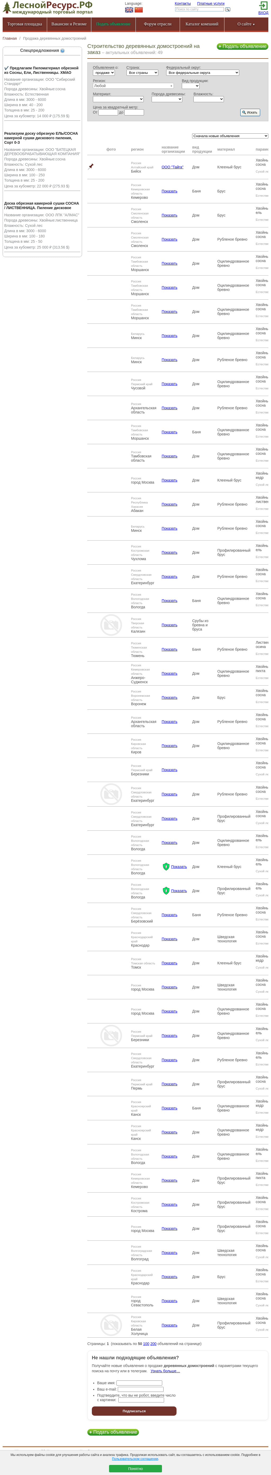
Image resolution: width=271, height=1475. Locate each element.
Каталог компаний (202, 24)
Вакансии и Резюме (69, 24)
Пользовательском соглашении (135, 1459)
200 (153, 1344)
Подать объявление (243, 46)
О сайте (246, 24)
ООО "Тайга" (173, 167)
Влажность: (203, 94)
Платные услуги (211, 3)
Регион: (99, 81)
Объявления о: (106, 67)
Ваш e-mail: (107, 1389)
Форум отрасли (157, 24)
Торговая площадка (24, 24)
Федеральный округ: (183, 67)
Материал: (102, 94)
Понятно (135, 1469)
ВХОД (263, 13)
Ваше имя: (106, 1383)
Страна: (133, 67)
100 (146, 1344)
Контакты (183, 3)
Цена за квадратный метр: (115, 107)
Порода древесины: (169, 94)
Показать (170, 191)
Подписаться (134, 1411)
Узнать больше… (165, 1371)
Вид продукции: (195, 81)
